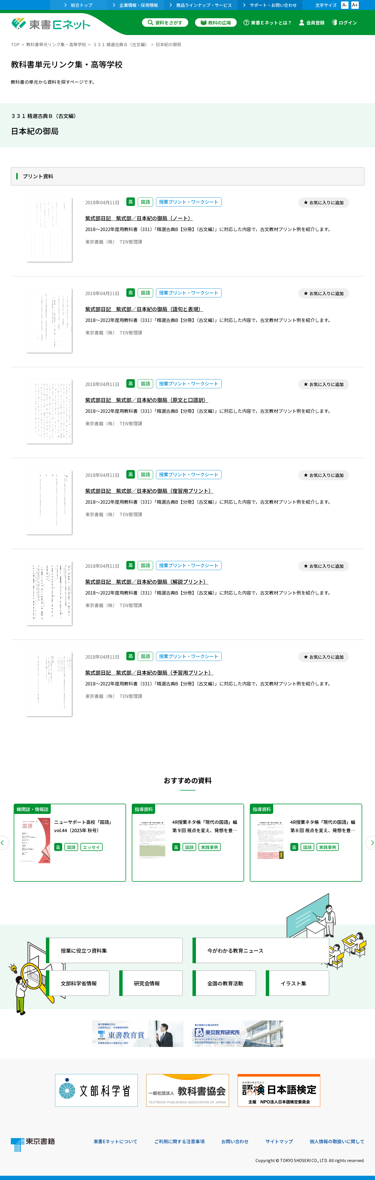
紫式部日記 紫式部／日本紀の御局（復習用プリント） (149, 490)
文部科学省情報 (79, 983)
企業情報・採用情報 (135, 5)
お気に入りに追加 (326, 202)
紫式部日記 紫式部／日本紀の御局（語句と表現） (144, 309)
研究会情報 (147, 983)
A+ (355, 5)
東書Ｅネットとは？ (268, 22)
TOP (15, 44)
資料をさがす (165, 22)
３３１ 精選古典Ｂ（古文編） (121, 44)
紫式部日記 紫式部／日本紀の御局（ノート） (139, 218)
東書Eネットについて (115, 1141)
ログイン (344, 22)
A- (344, 5)
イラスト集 (293, 983)
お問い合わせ (235, 1141)
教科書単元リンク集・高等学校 (56, 44)
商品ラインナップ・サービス (201, 5)
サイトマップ (279, 1141)
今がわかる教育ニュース (235, 950)
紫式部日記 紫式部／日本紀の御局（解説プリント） (146, 581)
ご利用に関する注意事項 (179, 1141)
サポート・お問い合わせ (270, 5)
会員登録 (312, 22)
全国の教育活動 (225, 983)
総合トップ (78, 5)
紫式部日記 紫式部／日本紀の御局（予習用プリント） (149, 672)
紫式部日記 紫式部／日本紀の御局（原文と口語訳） (146, 399)
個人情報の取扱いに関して (337, 1141)
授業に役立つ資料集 (84, 950)
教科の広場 (216, 22)
